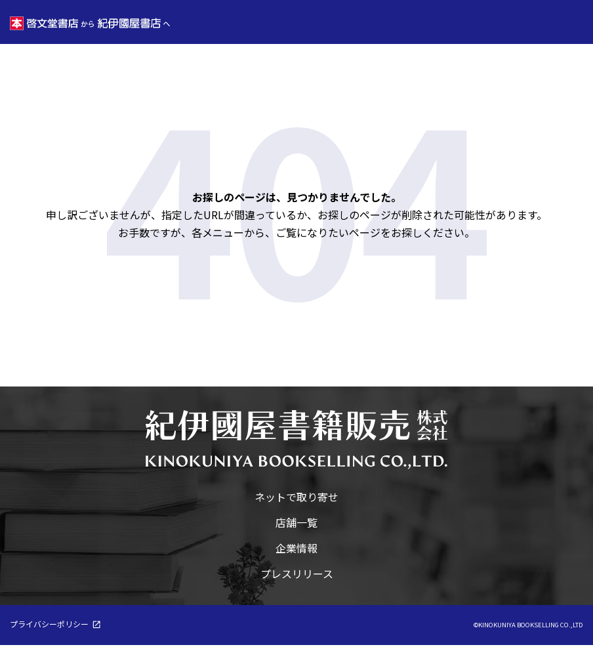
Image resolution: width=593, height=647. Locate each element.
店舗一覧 (296, 524)
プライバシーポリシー (49, 625)
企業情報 (296, 550)
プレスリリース (296, 575)
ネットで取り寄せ (296, 499)
